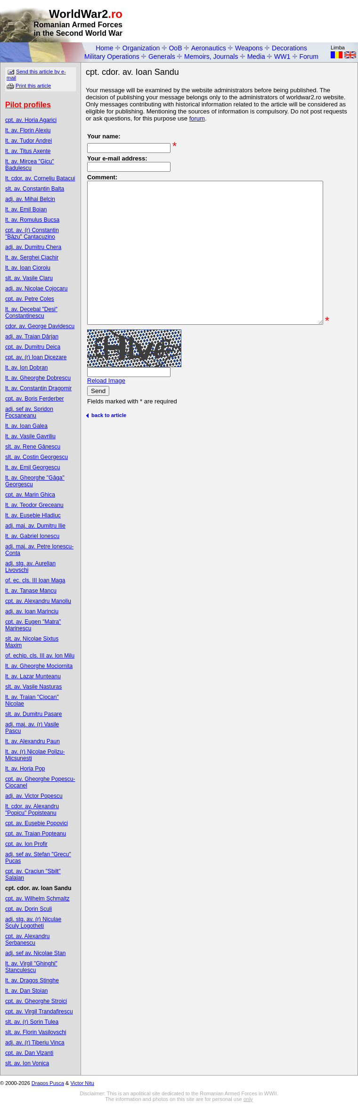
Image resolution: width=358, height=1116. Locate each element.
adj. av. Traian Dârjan (31, 336)
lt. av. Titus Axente (28, 151)
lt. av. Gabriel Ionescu (32, 536)
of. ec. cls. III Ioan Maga (35, 580)
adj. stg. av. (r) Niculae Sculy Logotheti (33, 922)
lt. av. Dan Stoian (26, 991)
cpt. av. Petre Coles (29, 299)
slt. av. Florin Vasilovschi (35, 1032)
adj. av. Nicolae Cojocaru (36, 288)
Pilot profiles (28, 105)
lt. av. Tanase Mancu (31, 590)
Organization (141, 48)
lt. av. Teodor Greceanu (34, 505)
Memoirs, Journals (211, 56)
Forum (309, 56)
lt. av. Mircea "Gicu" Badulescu (29, 164)
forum (197, 118)
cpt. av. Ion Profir (26, 844)
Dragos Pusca (48, 1083)
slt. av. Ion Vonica (27, 1063)
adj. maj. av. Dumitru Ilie (35, 525)
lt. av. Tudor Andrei (28, 140)
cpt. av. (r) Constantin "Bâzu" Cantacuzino (32, 233)
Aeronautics (208, 48)
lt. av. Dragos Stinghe (32, 980)
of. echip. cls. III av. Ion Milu (39, 655)
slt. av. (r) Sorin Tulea (31, 1022)
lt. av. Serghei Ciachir (31, 257)
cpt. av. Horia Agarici (31, 120)
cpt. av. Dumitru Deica (32, 347)
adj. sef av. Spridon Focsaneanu (29, 412)
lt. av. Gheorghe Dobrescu (38, 378)
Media (256, 56)
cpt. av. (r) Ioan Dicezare (36, 357)
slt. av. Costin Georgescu (36, 457)
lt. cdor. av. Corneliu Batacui (40, 178)
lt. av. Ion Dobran (26, 367)
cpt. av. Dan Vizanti (29, 1053)
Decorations (289, 48)
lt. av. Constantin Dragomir (38, 388)
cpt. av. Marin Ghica (30, 494)
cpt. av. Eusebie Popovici (36, 823)
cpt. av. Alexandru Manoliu (38, 601)
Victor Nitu (82, 1083)
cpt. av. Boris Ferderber (34, 398)
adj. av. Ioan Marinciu (31, 611)
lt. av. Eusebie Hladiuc (33, 515)
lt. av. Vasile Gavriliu (30, 436)
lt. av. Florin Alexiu (27, 130)
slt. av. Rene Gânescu (32, 446)
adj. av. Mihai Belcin (30, 199)
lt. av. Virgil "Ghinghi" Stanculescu (31, 966)
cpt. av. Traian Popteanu (35, 833)
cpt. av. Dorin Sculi (28, 909)
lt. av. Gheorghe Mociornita (39, 666)
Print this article (33, 85)
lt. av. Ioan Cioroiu (27, 268)
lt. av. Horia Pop (25, 768)
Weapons (249, 48)
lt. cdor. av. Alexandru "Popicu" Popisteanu (32, 809)
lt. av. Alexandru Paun (32, 741)
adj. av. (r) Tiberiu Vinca (35, 1042)
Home (104, 48)
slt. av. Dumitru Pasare (33, 714)
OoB (175, 48)
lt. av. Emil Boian (26, 209)
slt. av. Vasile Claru (29, 278)
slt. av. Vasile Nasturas (33, 686)
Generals (161, 56)
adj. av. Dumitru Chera (33, 247)
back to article (106, 454)
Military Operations (111, 56)
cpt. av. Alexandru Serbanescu (27, 939)
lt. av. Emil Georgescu (32, 467)
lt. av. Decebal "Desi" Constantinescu (31, 312)
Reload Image (106, 419)
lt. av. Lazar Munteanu (33, 676)
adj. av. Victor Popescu (34, 796)
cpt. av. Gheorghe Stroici (36, 1001)
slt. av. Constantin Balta (34, 188)
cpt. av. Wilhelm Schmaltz (37, 898)
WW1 (282, 56)
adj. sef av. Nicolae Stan (35, 953)
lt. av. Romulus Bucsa (32, 220)
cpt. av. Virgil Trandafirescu (39, 1011)
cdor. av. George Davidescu (39, 326)
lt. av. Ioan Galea (26, 426)
